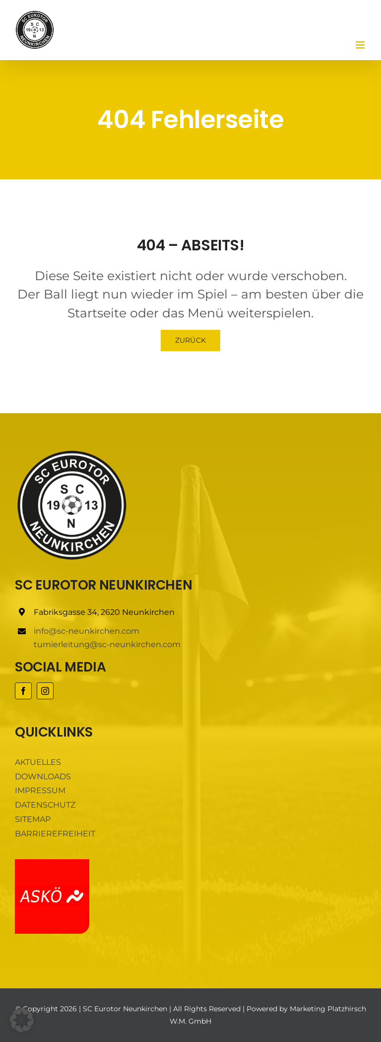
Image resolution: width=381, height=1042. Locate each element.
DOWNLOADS (43, 776)
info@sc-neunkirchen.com (86, 631)
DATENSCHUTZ (45, 805)
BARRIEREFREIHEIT (55, 833)
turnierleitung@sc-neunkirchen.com (107, 644)
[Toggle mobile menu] (361, 45)
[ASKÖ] (52, 863)
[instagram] (45, 690)
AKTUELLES (38, 762)
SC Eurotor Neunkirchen (125, 1008)
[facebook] (23, 690)
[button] (22, 1020)
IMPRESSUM (40, 790)
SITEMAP (33, 819)
